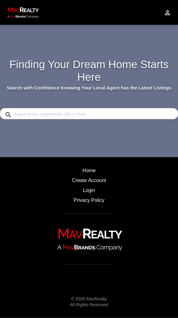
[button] (89, 192)
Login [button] (89, 190)
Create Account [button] (89, 180)
